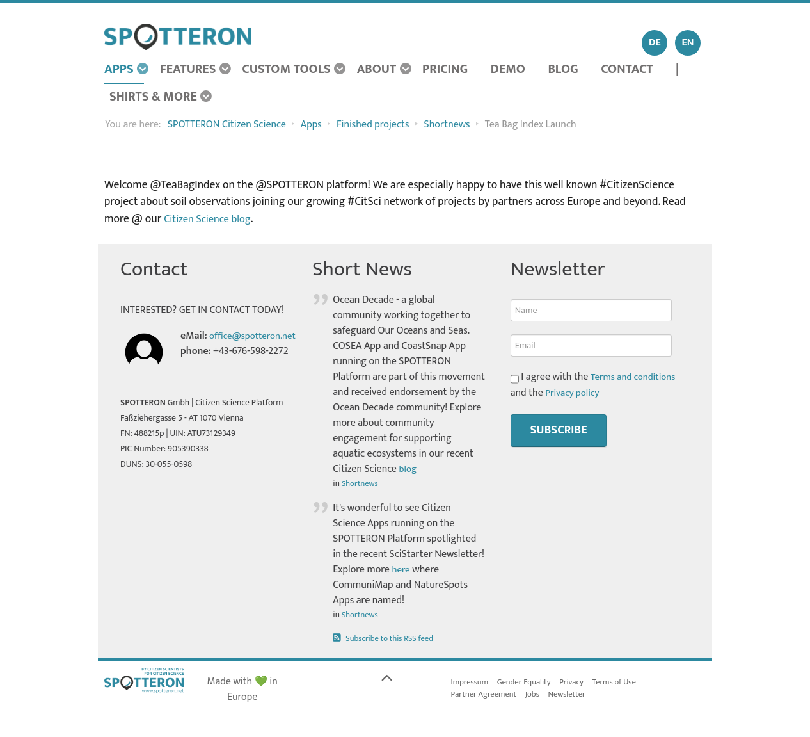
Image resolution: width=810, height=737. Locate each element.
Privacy (579, 682)
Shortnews (361, 483)
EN (688, 42)
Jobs (538, 695)
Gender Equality (528, 682)
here (401, 569)
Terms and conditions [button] (636, 376)
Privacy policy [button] (574, 392)
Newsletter (574, 695)
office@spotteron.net (226, 351)
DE (655, 42)
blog (408, 469)
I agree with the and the (596, 384)
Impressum (471, 682)
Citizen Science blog (210, 218)
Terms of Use (624, 682)
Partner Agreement (486, 695)
